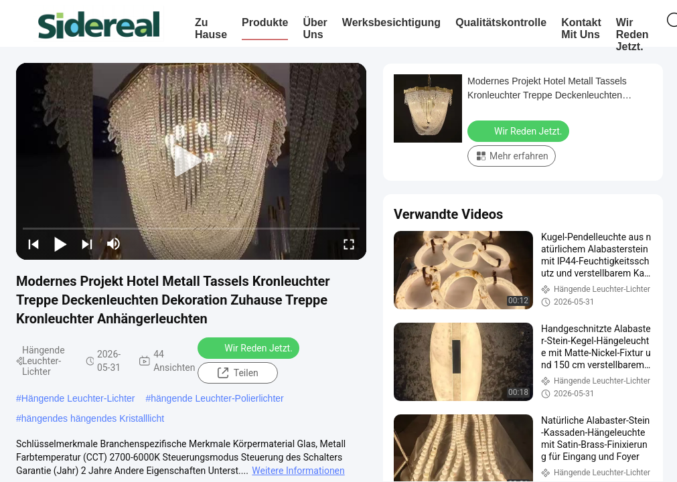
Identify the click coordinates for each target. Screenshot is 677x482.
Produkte (265, 22)
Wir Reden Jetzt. (632, 34)
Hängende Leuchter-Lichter (78, 398)
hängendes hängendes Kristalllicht (92, 418)
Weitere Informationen (298, 470)
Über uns (315, 28)
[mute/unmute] (113, 244)
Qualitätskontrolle (500, 22)
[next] (87, 244)
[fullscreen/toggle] (348, 244)
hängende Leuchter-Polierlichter (217, 398)
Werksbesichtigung (391, 22)
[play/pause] (60, 244)
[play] (191, 161)
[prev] (33, 244)
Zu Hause (211, 28)
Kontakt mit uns (581, 28)
